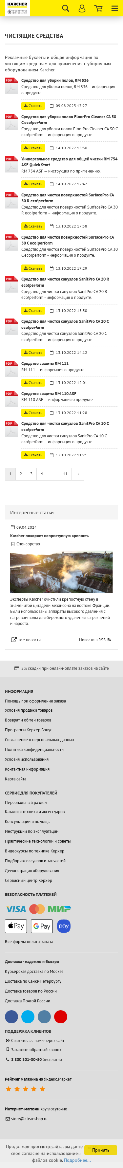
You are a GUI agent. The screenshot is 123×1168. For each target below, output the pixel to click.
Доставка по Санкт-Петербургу (33, 981)
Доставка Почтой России (27, 1001)
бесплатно (33, 1059)
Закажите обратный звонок (33, 1049)
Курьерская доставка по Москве (34, 971)
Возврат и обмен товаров (28, 720)
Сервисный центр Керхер (28, 880)
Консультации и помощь (27, 821)
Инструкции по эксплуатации (31, 831)
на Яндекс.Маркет (38, 1079)
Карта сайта (15, 779)
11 (65, 474)
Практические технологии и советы (38, 841)
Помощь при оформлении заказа (35, 701)
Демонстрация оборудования (32, 870)
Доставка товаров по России (31, 991)
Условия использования (27, 759)
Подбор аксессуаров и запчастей (35, 861)
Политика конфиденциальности (34, 749)
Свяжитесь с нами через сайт (34, 1040)
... (53, 474)
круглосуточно (36, 1109)
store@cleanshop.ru (26, 1119)
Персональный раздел (26, 802)
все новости (30, 640)
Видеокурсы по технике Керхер (34, 851)
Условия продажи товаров (28, 710)
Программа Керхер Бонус (28, 730)
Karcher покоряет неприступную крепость (49, 535)
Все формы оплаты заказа (29, 941)
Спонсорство (28, 544)
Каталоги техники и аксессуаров (35, 811)
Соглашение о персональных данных (39, 739)
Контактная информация (27, 769)
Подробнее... (77, 1160)
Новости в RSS (92, 640)
